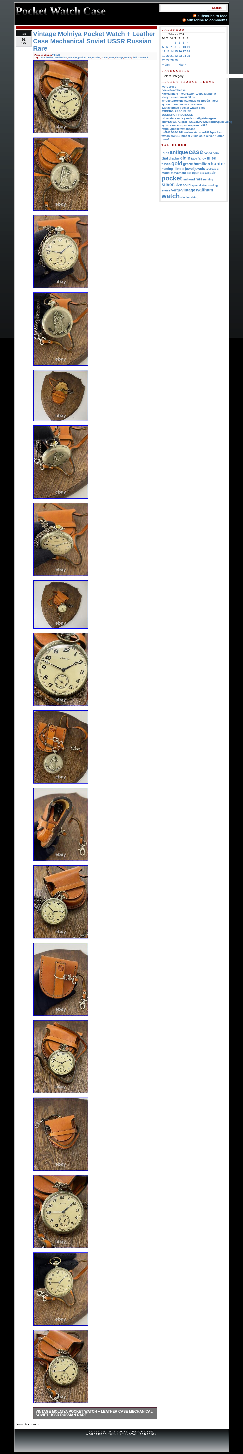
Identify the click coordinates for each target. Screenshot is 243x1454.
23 (180, 55)
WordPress (96, 1434)
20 (168, 55)
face (194, 158)
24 (184, 55)
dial (165, 158)
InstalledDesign (141, 1434)
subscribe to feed (212, 16)
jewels (199, 169)
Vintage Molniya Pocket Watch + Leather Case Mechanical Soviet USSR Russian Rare (94, 1413)
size (178, 184)
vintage (56, 54)
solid (187, 185)
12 (164, 51)
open (195, 172)
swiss (166, 190)
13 (168, 51)
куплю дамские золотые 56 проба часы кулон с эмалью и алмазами (190, 102)
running (208, 179)
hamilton (202, 164)
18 (188, 51)
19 (164, 55)
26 (164, 60)
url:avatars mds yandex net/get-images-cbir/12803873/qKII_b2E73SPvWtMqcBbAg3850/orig (197, 120)
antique (179, 152)
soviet (104, 57)
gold (176, 163)
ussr (111, 57)
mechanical (61, 57)
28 (172, 60)
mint (216, 169)
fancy (202, 158)
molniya (72, 57)
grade (188, 164)
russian (96, 57)
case (42, 57)
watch (127, 57)
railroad (189, 179)
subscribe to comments (207, 20)
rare (89, 57)
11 (188, 47)
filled (212, 158)
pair (212, 172)
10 (184, 47)
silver (168, 184)
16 (180, 51)
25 (188, 55)
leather (50, 57)
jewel (189, 169)
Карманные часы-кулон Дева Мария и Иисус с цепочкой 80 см (189, 95)
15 (176, 51)
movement (178, 172)
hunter (218, 163)
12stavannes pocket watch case (183, 107)
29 (176, 60)
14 (172, 51)
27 (168, 60)
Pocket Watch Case (135, 1431)
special (196, 185)
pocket (82, 57)
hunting (167, 169)
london (210, 169)
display (174, 158)
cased (208, 153)
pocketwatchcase (174, 90)
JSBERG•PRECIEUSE (176, 111)
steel (204, 185)
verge (176, 190)
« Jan (166, 64)
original (204, 173)
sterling (213, 185)
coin (216, 153)
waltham (204, 189)
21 (172, 55)
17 (184, 51)
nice (188, 173)
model (166, 172)
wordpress (169, 86)
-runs (165, 153)
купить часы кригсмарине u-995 (184, 125)
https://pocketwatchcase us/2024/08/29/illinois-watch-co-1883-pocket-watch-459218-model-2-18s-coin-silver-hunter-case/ (193, 134)
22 (176, 55)
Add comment (140, 57)
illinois (179, 169)
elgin (185, 158)
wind (183, 197)
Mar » (182, 64)
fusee (166, 164)
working (192, 197)
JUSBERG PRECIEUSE (177, 114)
